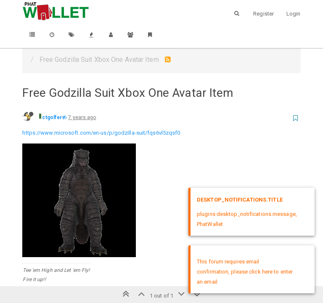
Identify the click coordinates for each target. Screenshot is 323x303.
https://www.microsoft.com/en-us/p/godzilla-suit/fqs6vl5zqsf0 (101, 133)
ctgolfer (52, 117)
